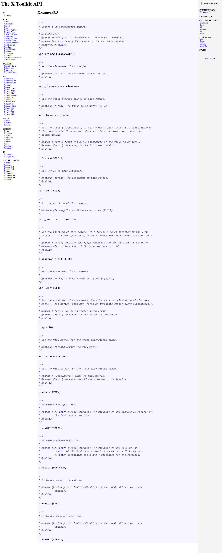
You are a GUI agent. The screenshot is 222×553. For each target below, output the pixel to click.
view (202, 33)
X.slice (6, 144)
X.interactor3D (10, 83)
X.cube (7, 131)
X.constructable (10, 66)
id (201, 27)
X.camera (7, 165)
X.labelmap (8, 137)
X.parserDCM (9, 91)
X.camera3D (9, 169)
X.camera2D (9, 167)
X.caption (7, 154)
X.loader (7, 85)
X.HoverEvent (9, 32)
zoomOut (203, 46)
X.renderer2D (9, 175)
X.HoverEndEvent (11, 30)
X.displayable (9, 68)
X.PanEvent (8, 36)
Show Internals (210, 3)
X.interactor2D (10, 81)
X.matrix (7, 123)
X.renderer (8, 173)
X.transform (8, 53)
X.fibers (7, 135)
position (203, 29)
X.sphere (7, 146)
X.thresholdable (10, 72)
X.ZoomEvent (9, 60)
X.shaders (7, 180)
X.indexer (7, 171)
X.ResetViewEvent (11, 43)
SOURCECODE (210, 58)
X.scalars (7, 47)
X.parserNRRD (10, 106)
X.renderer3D (9, 178)
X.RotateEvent (9, 45)
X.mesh (7, 140)
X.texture (7, 51)
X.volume (7, 148)
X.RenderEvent (10, 41)
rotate (202, 42)
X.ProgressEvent (10, 39)
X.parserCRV (9, 89)
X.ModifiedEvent (10, 34)
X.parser (7, 87)
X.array (7, 121)
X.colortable (8, 24)
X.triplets (7, 55)
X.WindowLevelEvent (12, 57)
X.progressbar (9, 156)
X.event (7, 26)
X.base (6, 22)
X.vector (7, 125)
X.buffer (7, 163)
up (201, 31)
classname (204, 23)
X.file (6, 28)
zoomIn (203, 44)
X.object (7, 142)
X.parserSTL (9, 110)
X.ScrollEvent (9, 49)
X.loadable (8, 70)
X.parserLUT (9, 100)
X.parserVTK (9, 114)
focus (202, 25)
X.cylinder (8, 133)
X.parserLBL (9, 97)
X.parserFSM (9, 93)
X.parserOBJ (9, 108)
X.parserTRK (9, 112)
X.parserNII (8, 104)
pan (201, 40)
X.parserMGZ (9, 102)
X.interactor (8, 79)
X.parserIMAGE (10, 95)
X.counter (8, 15)
